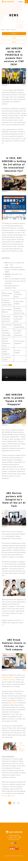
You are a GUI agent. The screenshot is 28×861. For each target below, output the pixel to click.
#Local (14, 38)
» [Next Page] (18, 803)
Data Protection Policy (14, 839)
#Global (14, 42)
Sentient (12, 795)
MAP (20, 837)
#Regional (14, 33)
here (10, 365)
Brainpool (4, 795)
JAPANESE (21, 1)
